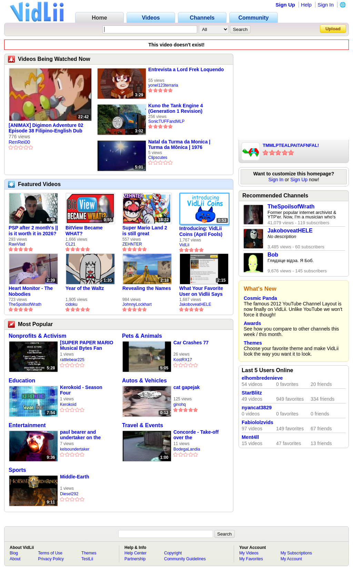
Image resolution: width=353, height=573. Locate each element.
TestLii (87, 558)
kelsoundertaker (74, 449)
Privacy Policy (51, 558)
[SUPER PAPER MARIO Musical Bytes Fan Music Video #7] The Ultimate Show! (86, 345)
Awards (252, 323)
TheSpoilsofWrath (25, 304)
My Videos (249, 553)
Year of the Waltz (84, 288)
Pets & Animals (142, 336)
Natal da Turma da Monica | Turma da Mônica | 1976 (179, 144)
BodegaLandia (186, 449)
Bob (273, 255)
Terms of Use (50, 553)
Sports (17, 470)
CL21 (70, 244)
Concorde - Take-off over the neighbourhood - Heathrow (196, 435)
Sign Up (285, 5)
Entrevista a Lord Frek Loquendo (186, 69)
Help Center (135, 553)
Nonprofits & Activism (37, 336)
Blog (14, 553)
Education (22, 380)
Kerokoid (68, 404)
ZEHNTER (132, 244)
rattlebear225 (72, 359)
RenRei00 (19, 142)
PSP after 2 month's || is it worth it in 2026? (33, 230)
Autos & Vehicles (144, 380)
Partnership (134, 558)
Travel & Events (142, 425)
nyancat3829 (257, 407)
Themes (253, 343)
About (15, 558)
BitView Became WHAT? (84, 230)
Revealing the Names (146, 288)
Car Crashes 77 (191, 342)
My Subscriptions (296, 553)
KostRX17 (182, 359)
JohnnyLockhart (137, 304)
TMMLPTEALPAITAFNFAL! (291, 145)
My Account (291, 558)
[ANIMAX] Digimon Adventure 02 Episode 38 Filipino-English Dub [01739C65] (46, 128)
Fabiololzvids (257, 422)
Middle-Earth (74, 476)
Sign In (325, 5)
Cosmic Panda (260, 298)
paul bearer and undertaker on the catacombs (80, 435)
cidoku (71, 304)
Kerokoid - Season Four (81, 390)
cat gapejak (186, 387)
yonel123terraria (163, 85)
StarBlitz (252, 393)
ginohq (179, 404)
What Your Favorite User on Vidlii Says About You (201, 291)
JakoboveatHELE (195, 304)
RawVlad (17, 244)
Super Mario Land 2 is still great (144, 230)
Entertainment (27, 425)
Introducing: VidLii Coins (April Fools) (200, 231)
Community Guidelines (185, 558)
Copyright (173, 553)
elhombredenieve (262, 378)
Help (306, 5)
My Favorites (251, 558)
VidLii (184, 244)
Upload (333, 28)
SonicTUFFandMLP (166, 121)
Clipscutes (157, 157)
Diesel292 (69, 493)
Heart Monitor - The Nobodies (31, 291)
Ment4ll (250, 437)
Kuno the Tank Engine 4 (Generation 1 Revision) (175, 108)
